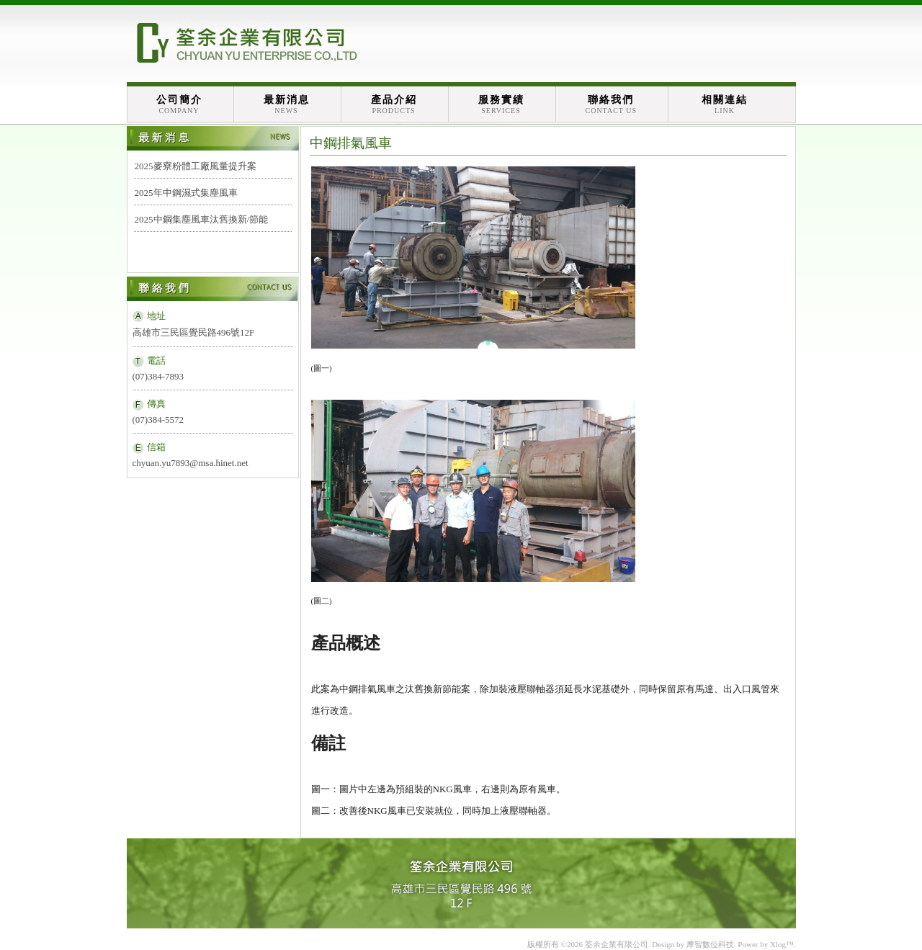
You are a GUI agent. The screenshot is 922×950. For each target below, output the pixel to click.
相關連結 (725, 104)
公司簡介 (179, 104)
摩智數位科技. (711, 944)
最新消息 (287, 104)
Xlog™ (782, 944)
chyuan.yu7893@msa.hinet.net (191, 462)
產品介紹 (394, 104)
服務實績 (501, 104)
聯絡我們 (611, 104)
